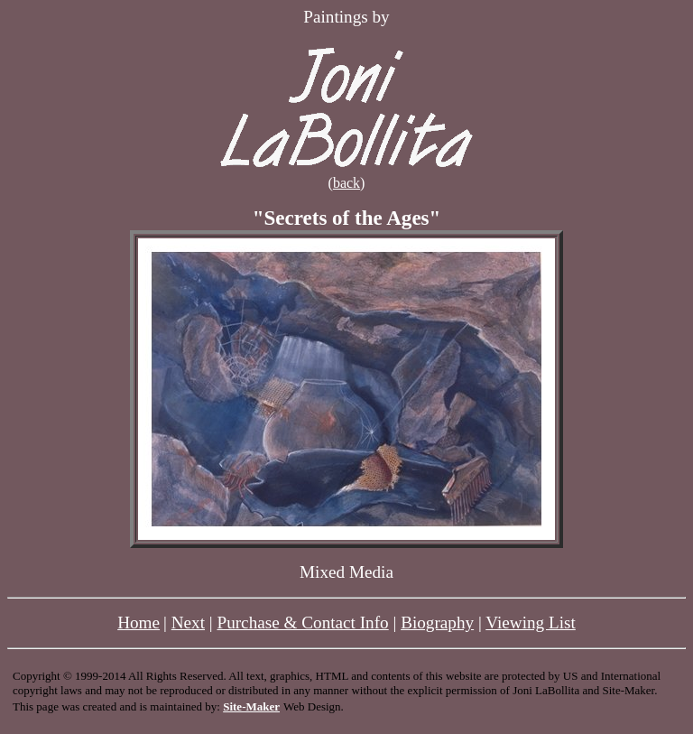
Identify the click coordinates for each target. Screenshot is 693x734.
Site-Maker (251, 706)
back (346, 182)
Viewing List (530, 622)
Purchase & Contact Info (302, 622)
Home (138, 622)
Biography (437, 622)
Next (188, 622)
